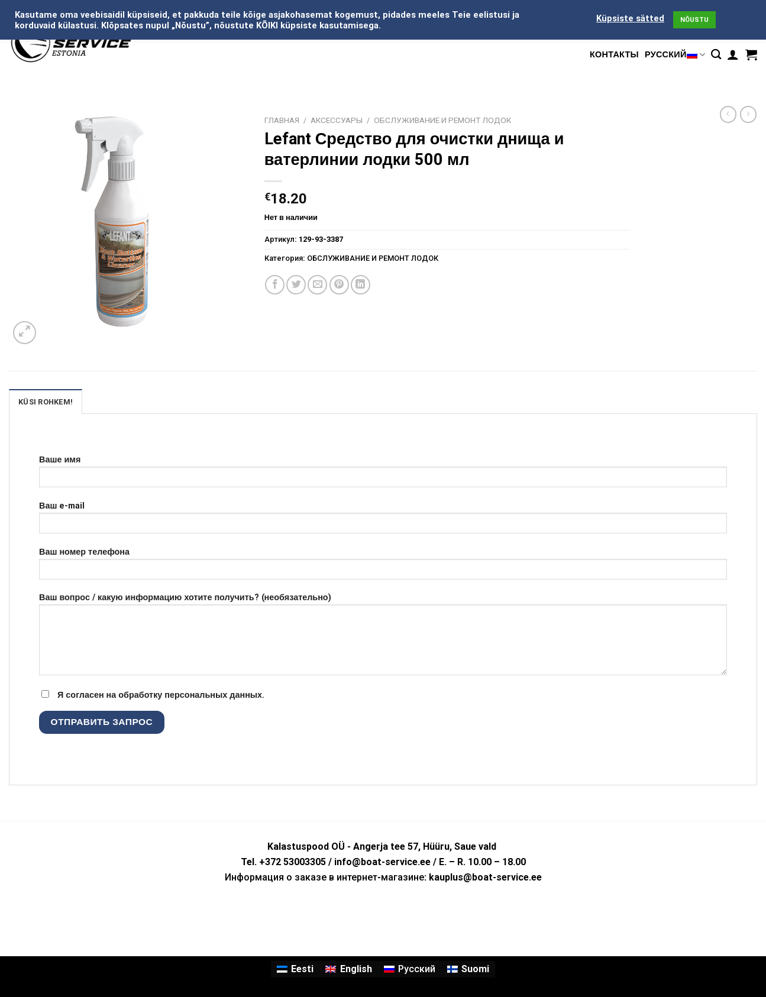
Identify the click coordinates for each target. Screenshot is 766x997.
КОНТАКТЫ (614, 55)
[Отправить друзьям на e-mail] (317, 284)
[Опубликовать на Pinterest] (339, 284)
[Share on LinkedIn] (360, 284)
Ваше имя (383, 475)
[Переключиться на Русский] (409, 969)
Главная (281, 120)
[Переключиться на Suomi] (468, 969)
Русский (675, 54)
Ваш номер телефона (383, 567)
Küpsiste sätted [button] (630, 18)
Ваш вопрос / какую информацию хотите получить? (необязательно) (383, 638)
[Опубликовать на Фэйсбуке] (275, 284)
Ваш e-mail (383, 521)
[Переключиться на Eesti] (295, 969)
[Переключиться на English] (348, 969)
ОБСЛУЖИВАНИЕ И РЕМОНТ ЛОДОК (442, 120)
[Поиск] (716, 55)
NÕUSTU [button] (694, 20)
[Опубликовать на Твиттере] (296, 284)
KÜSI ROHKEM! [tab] (45, 401)
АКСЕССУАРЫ (337, 120)
